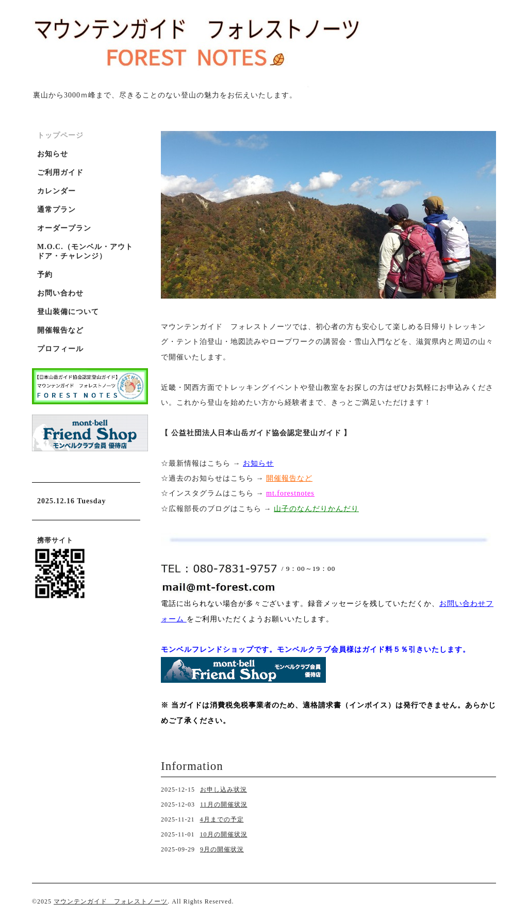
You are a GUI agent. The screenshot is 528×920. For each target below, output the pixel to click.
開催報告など (60, 330)
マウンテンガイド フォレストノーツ (111, 901)
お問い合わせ (60, 293)
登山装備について (68, 312)
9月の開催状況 (222, 849)
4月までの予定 (222, 819)
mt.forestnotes (290, 493)
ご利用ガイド (60, 172)
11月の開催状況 (224, 804)
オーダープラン (64, 228)
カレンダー (56, 191)
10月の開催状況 (224, 834)
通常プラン (56, 209)
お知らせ (258, 463)
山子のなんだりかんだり (316, 509)
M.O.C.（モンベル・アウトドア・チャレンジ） (85, 251)
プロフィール (60, 349)
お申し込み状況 (223, 789)
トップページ (60, 135)
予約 (45, 274)
